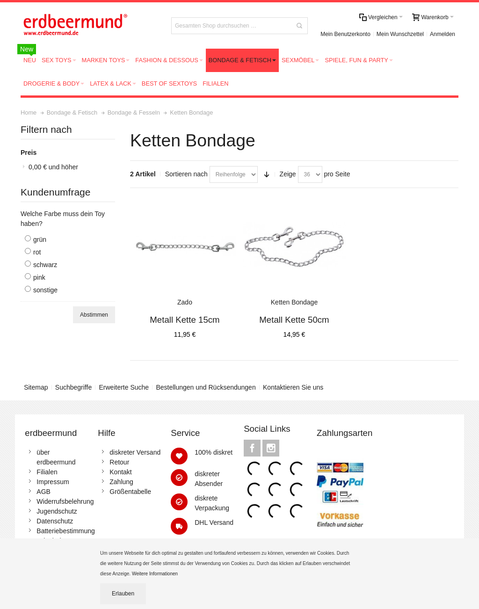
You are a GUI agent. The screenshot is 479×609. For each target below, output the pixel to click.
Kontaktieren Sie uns (293, 387)
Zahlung (121, 482)
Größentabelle (130, 491)
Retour (119, 462)
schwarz (45, 264)
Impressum (52, 482)
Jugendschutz (56, 511)
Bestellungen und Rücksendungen (205, 387)
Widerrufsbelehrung (65, 501)
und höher (53, 167)
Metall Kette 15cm (184, 320)
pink (39, 277)
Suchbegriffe (73, 387)
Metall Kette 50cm (294, 320)
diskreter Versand (134, 452)
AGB (43, 491)
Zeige (288, 174)
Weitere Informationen (155, 573)
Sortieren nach (186, 174)
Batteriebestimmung (65, 531)
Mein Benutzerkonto (345, 34)
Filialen (46, 472)
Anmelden (442, 34)
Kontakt (120, 472)
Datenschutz (54, 521)
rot (37, 252)
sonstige (45, 290)
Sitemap (36, 387)
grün (39, 239)
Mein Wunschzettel (400, 34)
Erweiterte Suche (124, 387)
